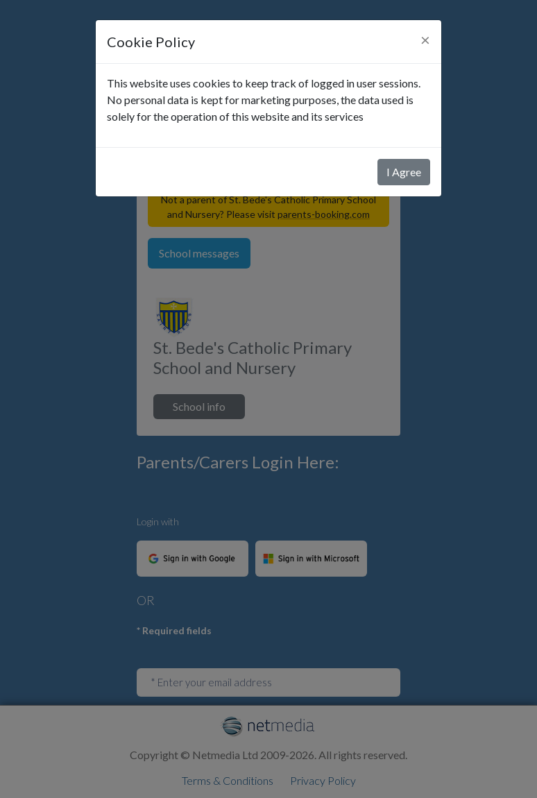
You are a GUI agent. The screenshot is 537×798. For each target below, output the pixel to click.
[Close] (425, 39)
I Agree (403, 171)
